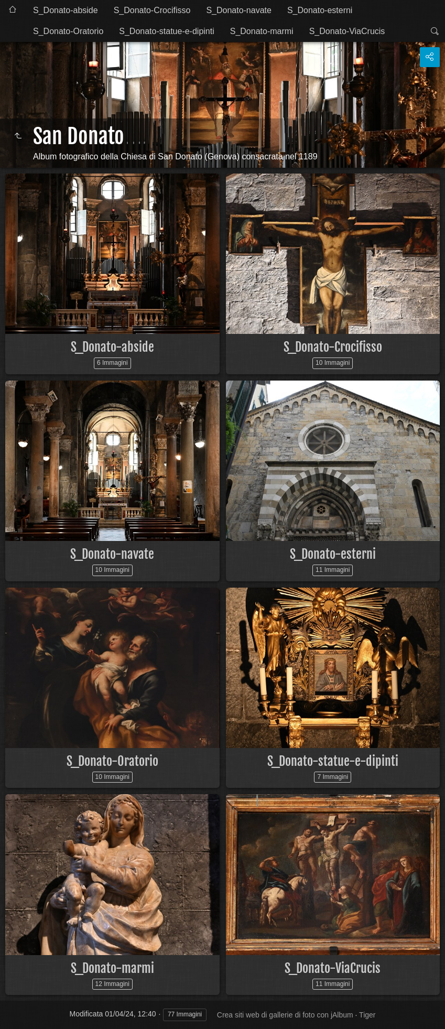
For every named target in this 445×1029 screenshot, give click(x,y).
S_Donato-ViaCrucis (347, 31)
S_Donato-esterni (320, 10)
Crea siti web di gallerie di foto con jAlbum (285, 1015)
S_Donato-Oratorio (68, 31)
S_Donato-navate (239, 10)
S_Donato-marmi (262, 31)
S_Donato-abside (65, 10)
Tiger (367, 1015)
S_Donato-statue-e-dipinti (166, 31)
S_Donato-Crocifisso (152, 10)
